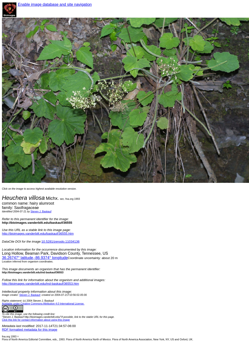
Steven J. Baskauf (41, 211)
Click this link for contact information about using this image (36, 319)
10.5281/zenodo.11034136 (61, 241)
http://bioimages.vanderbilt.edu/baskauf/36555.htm (38, 233)
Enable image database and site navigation (54, 4)
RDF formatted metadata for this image (29, 329)
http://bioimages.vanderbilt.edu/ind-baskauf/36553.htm (40, 283)
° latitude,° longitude (35, 258)
